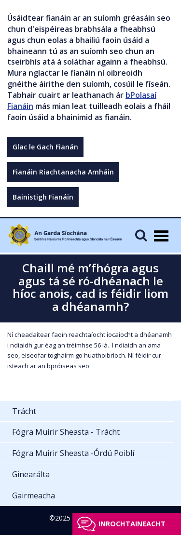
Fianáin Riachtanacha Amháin (63, 171)
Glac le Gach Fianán (45, 146)
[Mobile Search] (141, 235)
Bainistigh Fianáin (43, 196)
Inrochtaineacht (132, 523)
